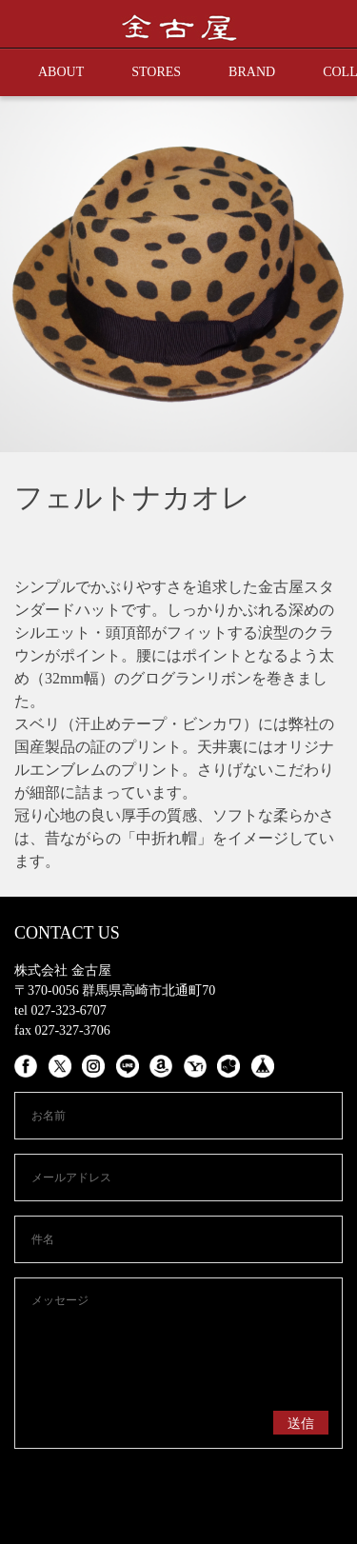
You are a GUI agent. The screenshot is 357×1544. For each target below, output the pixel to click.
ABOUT (61, 72)
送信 (301, 1423)
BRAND (251, 72)
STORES (156, 72)
